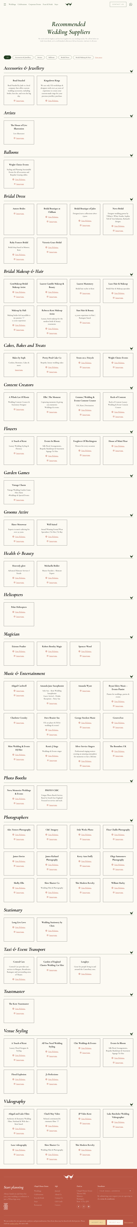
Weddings (12, 4)
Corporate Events (35, 4)
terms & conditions (107, 1199)
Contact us (118, 4)
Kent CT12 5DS (83, 1201)
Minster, (80, 1196)
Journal (57, 1191)
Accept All (97, 1222)
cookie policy (14, 1223)
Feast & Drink (39, 1198)
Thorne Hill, (81, 1193)
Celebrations (22, 4)
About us (58, 1194)
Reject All (115, 1222)
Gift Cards (58, 1201)
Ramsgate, (80, 1199)
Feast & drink (48, 4)
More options (128, 1222)
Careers (57, 1205)
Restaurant (38, 1205)
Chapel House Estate (84, 1191)
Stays (56, 4)
